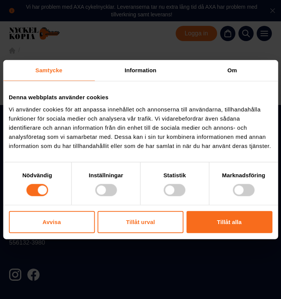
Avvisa (52, 221)
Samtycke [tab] (48, 70)
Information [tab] (141, 70)
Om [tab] (232, 70)
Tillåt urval (140, 221)
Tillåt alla (229, 221)
